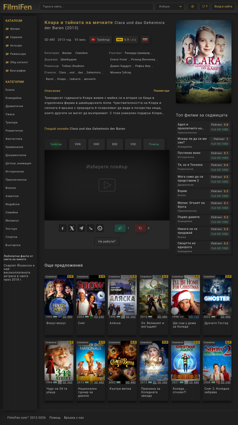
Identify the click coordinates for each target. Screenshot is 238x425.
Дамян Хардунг (121, 66)
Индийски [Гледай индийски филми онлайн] (13, 204)
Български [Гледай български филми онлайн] (13, 245)
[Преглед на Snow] (90, 305)
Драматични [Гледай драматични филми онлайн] (14, 106)
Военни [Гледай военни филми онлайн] (11, 188)
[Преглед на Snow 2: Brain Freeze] (217, 371)
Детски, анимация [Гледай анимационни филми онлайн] (18, 163)
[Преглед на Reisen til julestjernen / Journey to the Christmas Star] (153, 371)
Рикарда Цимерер (137, 53)
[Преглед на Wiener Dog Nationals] (90, 371)
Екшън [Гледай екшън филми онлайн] (10, 89)
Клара (61, 79)
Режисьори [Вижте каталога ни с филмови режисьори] (16, 54)
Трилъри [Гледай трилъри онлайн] (11, 123)
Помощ (55, 417)
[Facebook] (62, 228)
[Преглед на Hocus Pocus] (59, 305)
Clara (62, 72)
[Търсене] (96, 6)
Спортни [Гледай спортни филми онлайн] (11, 237)
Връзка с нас (74, 417)
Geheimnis (94, 72)
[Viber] (90, 228)
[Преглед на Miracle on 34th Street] (59, 371)
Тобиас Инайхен (73, 66)
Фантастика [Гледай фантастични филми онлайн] (14, 138)
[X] (72, 228)
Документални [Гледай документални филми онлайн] (16, 155)
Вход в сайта (223, 6)
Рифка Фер (142, 66)
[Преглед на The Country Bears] (122, 371)
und (72, 72)
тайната (75, 79)
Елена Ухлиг (118, 59)
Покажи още (161, 90)
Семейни (81, 53)
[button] (192, 6)
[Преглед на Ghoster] (217, 305)
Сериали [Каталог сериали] (14, 37)
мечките (90, 79)
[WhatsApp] (100, 228)
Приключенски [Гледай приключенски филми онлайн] (16, 179)
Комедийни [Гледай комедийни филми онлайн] (14, 98)
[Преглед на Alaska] (122, 305)
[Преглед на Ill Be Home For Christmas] (185, 305)
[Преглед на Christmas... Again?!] (185, 371)
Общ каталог (17, 62)
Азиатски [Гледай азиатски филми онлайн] (12, 196)
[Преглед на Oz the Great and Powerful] (153, 305)
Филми (67, 53)
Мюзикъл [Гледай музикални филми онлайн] (12, 220)
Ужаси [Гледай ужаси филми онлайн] (10, 114)
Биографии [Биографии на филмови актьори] (16, 70)
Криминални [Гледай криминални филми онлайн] (14, 147)
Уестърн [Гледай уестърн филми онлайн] (11, 228)
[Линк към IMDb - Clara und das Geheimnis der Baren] (126, 39)
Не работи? (107, 241)
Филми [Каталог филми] (13, 28)
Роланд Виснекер (143, 59)
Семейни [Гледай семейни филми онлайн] (12, 212)
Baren (50, 79)
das (80, 72)
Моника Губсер (120, 72)
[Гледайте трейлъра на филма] (100, 39)
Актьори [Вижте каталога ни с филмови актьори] (14, 45)
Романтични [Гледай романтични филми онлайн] (14, 130)
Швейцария (69, 59)
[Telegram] (81, 228)
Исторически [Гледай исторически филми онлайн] (15, 171)
